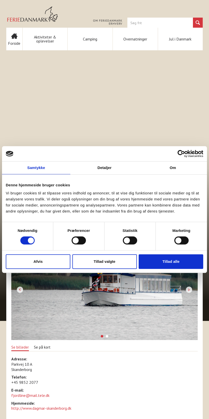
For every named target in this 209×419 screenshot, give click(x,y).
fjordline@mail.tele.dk (30, 395)
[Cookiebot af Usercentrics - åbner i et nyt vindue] (181, 153)
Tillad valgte (104, 261)
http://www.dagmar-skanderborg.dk (41, 408)
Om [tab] (173, 167)
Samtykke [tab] (36, 167)
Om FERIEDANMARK (107, 20)
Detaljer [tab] (104, 167)
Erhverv (115, 23)
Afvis (38, 261)
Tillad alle (170, 261)
